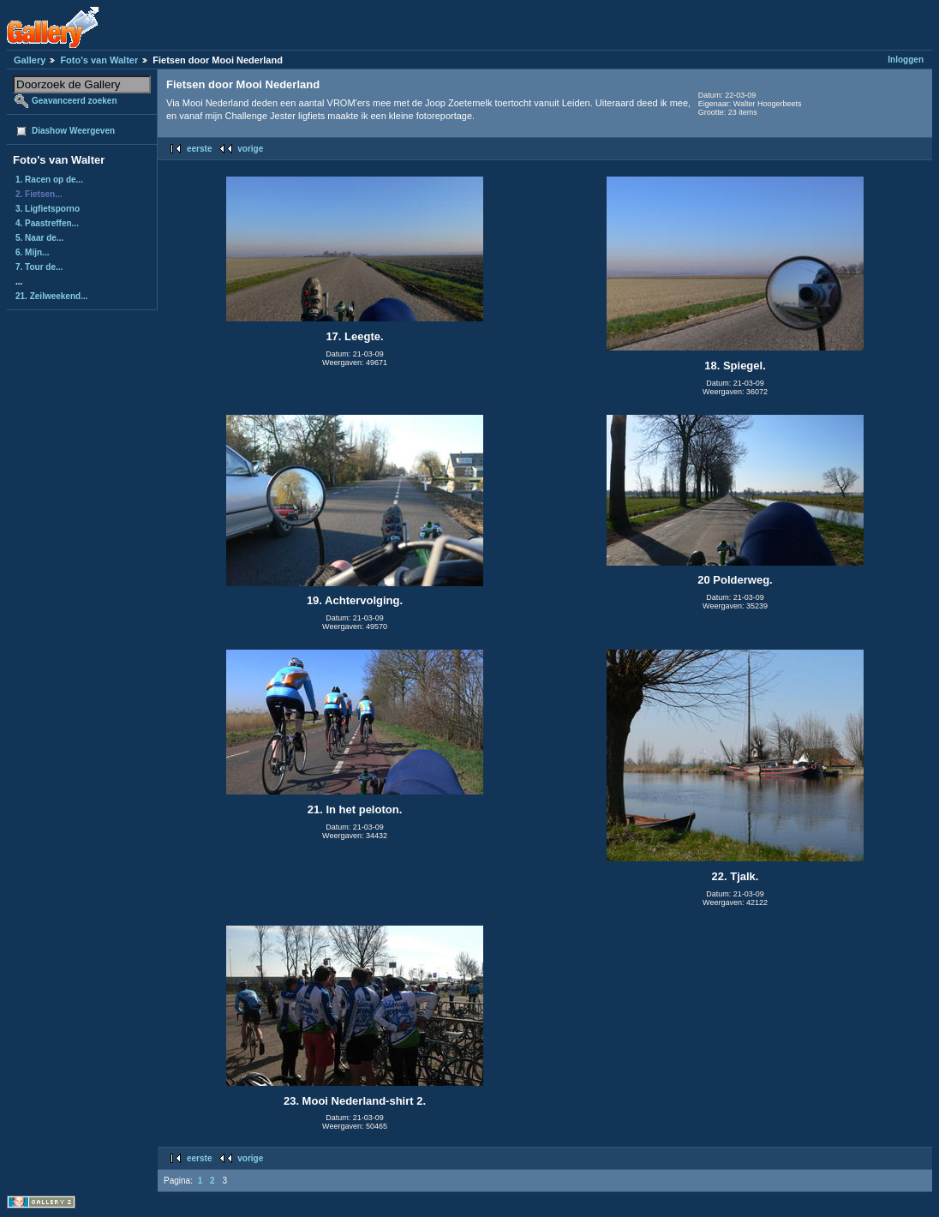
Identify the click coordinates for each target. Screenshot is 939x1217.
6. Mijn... (32, 252)
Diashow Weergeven (73, 130)
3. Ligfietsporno (47, 208)
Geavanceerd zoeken (74, 100)
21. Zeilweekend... (51, 296)
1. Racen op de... (49, 179)
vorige (250, 148)
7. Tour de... (39, 267)
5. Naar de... (39, 238)
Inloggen (906, 59)
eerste (199, 148)
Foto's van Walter (99, 60)
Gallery (29, 60)
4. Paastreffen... (47, 223)
